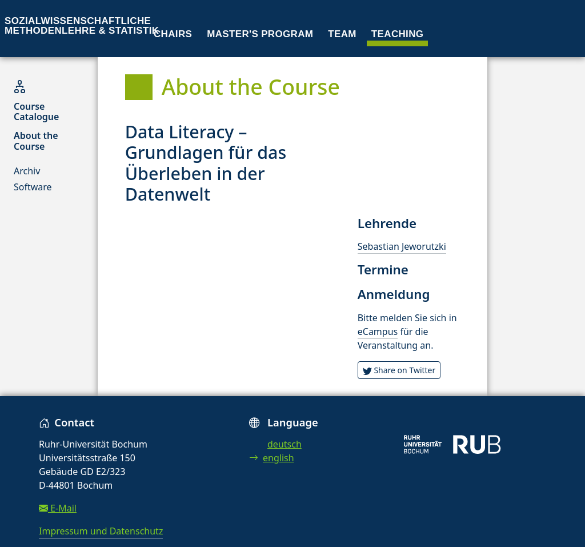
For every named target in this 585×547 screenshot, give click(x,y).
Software (33, 187)
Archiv (27, 171)
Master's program (260, 34)
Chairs (173, 34)
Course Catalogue (36, 111)
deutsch (284, 444)
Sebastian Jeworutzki (402, 246)
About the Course (36, 140)
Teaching (397, 34)
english (271, 458)
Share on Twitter (399, 370)
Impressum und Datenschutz (101, 531)
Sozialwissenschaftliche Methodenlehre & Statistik (82, 25)
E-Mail (58, 508)
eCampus (378, 331)
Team (342, 34)
